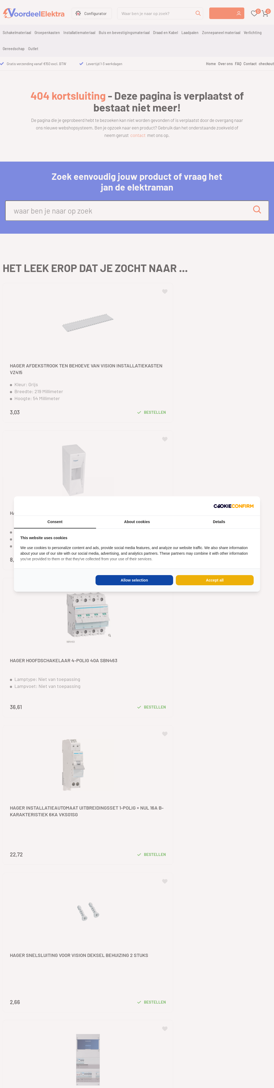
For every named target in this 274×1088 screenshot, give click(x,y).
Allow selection (134, 580)
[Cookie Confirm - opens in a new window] (234, 506)
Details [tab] (219, 522)
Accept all (215, 580)
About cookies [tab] (137, 522)
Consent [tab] (54, 522)
